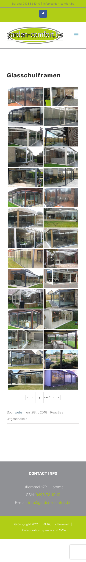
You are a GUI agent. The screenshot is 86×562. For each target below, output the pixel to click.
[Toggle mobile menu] (76, 34)
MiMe (62, 530)
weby (18, 412)
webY (48, 530)
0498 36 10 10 (48, 494)
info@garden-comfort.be (58, 3)
